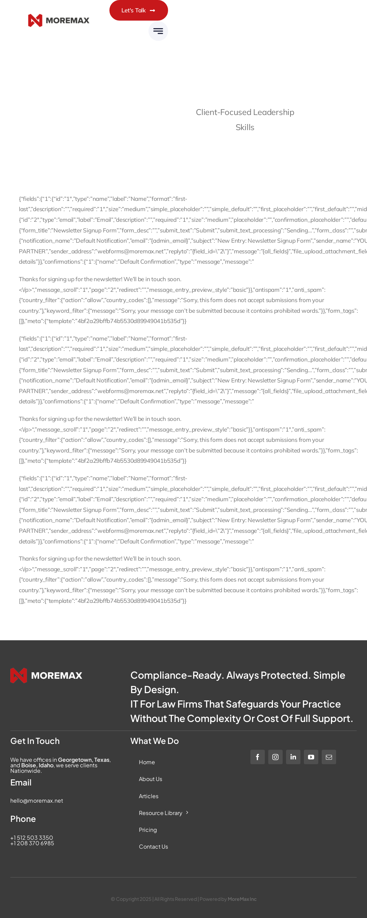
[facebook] (257, 757)
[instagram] (275, 757)
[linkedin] (293, 757)
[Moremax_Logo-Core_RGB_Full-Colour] (58, 20)
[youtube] (311, 757)
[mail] (329, 757)
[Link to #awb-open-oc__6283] (158, 31)
